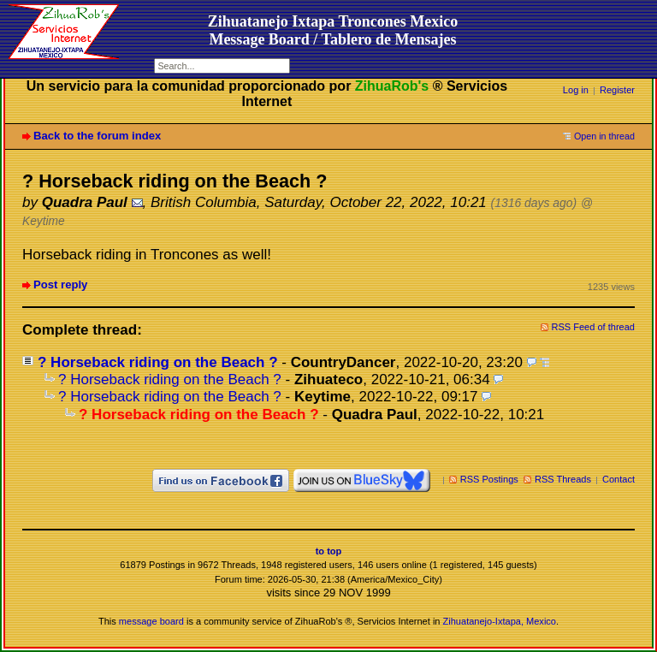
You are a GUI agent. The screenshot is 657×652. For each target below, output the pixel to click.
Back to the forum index (97, 135)
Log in (576, 90)
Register (617, 90)
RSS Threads (563, 479)
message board (151, 621)
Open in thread (604, 136)
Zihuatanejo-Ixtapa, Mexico (499, 621)
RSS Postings (489, 479)
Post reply (60, 284)
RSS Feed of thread (594, 327)
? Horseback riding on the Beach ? (158, 362)
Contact (618, 479)
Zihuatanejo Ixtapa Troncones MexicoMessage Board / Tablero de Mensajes (333, 30)
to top (329, 551)
